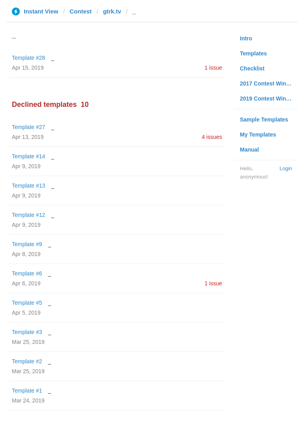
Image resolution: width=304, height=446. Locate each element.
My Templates (258, 134)
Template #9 (27, 244)
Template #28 (28, 58)
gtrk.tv (112, 11)
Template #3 (27, 332)
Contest (81, 11)
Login (285, 168)
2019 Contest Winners (269, 98)
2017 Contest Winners (269, 83)
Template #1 (27, 390)
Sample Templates (264, 119)
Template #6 (27, 273)
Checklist (252, 68)
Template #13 (28, 185)
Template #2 (27, 361)
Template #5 (27, 303)
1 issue (213, 68)
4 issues (212, 137)
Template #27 (28, 127)
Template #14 (28, 156)
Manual (249, 149)
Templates (253, 53)
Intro (246, 38)
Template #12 (28, 215)
